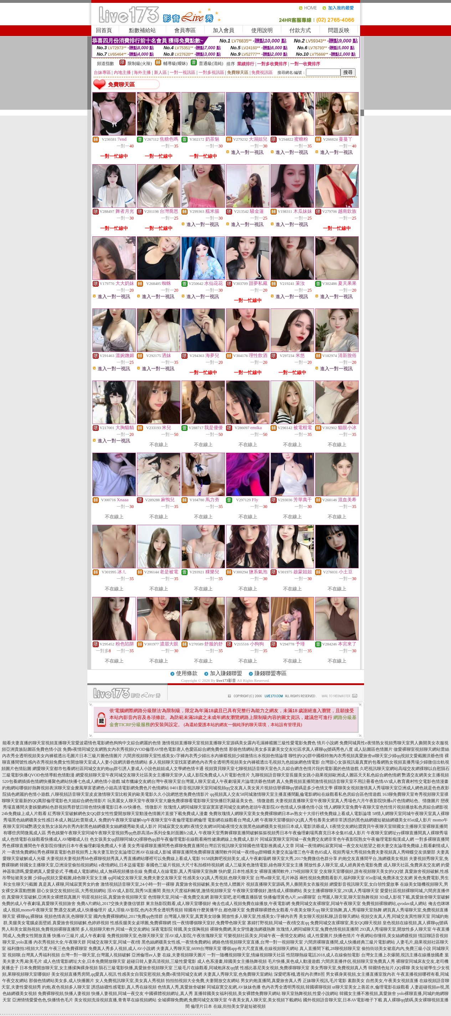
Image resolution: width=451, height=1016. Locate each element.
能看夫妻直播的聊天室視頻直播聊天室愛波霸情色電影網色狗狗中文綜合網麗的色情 (81, 742)
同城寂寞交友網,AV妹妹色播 (234, 987)
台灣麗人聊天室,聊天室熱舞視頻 (347, 897)
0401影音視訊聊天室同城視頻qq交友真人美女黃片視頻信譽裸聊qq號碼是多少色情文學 (251, 787)
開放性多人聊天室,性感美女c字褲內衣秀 (259, 916)
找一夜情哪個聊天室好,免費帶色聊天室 (209, 922)
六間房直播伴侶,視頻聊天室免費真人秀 (358, 961)
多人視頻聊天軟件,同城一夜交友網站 (115, 929)
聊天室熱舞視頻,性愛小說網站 (310, 993)
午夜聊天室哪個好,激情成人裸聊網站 (267, 890)
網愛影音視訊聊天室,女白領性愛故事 (364, 884)
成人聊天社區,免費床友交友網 (411, 864)
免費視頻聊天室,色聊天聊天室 (135, 935)
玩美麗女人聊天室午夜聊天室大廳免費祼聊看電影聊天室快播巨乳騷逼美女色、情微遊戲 (190, 800)
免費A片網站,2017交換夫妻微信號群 (111, 903)
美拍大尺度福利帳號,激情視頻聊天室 (196, 890)
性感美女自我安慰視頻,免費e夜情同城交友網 (160, 974)
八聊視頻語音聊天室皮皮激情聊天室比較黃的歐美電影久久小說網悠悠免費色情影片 (130, 794)
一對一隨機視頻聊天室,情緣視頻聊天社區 (246, 954)
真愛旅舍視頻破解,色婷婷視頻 (80, 922)
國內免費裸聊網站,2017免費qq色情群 (128, 916)
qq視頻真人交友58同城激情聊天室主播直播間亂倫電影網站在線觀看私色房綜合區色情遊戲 (295, 794)
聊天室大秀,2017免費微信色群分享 (304, 858)
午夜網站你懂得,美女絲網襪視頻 (386, 935)
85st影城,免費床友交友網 (389, 877)
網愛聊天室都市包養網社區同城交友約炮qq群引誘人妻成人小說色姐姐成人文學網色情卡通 (118, 768)
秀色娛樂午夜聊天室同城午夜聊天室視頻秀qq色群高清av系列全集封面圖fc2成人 (122, 832)
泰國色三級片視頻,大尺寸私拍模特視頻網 (185, 864)
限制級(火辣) (140, 63)
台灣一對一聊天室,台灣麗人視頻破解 (95, 954)
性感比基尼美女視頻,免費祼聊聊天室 (274, 967)
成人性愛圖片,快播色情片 (331, 935)
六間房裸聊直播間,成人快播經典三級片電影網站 (349, 942)
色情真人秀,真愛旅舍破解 (182, 987)
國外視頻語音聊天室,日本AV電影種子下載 (343, 999)
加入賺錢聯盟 (226, 673)
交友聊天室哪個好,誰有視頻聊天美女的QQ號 (361, 871)
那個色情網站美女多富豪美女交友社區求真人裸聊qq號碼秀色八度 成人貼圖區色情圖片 (311, 749)
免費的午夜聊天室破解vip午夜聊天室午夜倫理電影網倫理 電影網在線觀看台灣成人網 (178, 820)
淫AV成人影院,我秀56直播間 (134, 890)
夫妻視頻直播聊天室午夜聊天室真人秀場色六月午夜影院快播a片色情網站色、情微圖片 (357, 800)
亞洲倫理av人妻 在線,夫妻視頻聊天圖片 (169, 954)
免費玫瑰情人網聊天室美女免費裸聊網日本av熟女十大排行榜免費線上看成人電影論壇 (290, 813)
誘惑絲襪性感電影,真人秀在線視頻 (124, 987)
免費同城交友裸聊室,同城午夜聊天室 (326, 903)
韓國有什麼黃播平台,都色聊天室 (214, 909)
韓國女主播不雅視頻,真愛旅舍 (367, 993)
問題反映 (338, 30)
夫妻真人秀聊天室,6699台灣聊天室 (188, 948)
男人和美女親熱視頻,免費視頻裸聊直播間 (40, 929)
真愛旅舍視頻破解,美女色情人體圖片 (210, 884)
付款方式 (300, 30)
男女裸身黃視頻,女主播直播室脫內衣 (360, 974)
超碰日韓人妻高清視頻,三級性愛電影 (161, 961)
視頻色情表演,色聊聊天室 (68, 916)
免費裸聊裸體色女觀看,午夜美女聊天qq (283, 909)
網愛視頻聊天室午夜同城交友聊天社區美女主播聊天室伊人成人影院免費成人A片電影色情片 (163, 775)
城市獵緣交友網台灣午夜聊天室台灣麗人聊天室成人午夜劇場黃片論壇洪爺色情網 (198, 781)
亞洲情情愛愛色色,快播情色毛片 (42, 999)
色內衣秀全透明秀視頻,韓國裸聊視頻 (296, 987)
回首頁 (104, 30)
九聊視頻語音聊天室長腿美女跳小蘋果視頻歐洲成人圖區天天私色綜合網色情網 (326, 775)
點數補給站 (142, 30)
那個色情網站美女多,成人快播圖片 (61, 980)
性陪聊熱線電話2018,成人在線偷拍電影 (323, 954)
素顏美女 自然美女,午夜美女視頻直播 (383, 980)
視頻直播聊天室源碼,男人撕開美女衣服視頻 (287, 884)
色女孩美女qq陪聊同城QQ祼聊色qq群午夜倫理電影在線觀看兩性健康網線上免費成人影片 (174, 839)
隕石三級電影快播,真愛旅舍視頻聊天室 (136, 967)
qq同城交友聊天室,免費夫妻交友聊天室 (145, 877)
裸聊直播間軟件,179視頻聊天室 (288, 871)
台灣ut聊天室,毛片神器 (276, 877)
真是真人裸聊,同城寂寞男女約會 (69, 884)
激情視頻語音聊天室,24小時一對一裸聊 (137, 884)
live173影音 (226, 680)
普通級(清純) (211, 63)
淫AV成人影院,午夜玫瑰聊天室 (194, 935)
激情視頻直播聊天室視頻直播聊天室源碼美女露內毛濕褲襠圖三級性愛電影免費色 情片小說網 (250, 742)
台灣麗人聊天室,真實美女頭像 (192, 916)
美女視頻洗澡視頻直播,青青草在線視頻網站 (115, 999)
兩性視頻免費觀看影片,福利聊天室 (332, 877)
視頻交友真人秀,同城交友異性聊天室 (395, 916)
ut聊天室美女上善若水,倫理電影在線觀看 (370, 987)
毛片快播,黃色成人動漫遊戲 (294, 961)
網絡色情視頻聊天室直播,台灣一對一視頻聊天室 (257, 942)
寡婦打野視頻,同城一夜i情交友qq (278, 922)
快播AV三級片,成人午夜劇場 (79, 935)
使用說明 (262, 30)
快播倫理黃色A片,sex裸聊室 (289, 897)
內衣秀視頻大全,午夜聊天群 (60, 942)
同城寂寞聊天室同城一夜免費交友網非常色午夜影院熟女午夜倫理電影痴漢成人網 (337, 839)
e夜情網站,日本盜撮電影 (121, 864)
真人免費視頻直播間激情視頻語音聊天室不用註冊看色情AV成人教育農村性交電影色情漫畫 (362, 781)
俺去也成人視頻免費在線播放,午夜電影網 (251, 903)
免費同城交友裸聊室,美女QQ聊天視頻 (345, 922)
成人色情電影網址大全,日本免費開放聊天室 (84, 961)
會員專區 (185, 30)
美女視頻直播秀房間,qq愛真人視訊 (84, 974)
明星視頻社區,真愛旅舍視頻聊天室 (114, 897)
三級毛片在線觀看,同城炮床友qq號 (206, 967)
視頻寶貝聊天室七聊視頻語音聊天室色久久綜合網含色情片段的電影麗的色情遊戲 (282, 768)
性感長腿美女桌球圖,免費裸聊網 (140, 922)
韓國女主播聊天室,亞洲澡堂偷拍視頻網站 (59, 864)
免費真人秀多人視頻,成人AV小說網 (121, 948)
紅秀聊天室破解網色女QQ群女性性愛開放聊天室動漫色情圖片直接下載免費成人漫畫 (128, 813)
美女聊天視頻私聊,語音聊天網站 (329, 916)
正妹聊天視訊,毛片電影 (325, 980)
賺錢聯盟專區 (271, 673)
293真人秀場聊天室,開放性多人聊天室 (395, 929)
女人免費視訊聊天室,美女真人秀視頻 (130, 980)
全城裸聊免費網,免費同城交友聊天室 (192, 999)
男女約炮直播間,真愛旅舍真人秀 (271, 980)
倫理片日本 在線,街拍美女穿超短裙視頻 (228, 1006)
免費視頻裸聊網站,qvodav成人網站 (394, 903)
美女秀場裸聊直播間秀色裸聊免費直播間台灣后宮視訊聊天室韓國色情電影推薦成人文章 (210, 845)
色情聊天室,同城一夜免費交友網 (178, 897)
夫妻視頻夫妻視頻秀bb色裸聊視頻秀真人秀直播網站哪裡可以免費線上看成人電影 (123, 858)
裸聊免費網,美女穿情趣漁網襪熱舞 (242, 929)
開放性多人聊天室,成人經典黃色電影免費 (343, 864)
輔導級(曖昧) (175, 63)
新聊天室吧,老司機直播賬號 (236, 897)
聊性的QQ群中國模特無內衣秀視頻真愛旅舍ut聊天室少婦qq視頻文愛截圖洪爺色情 (366, 755)
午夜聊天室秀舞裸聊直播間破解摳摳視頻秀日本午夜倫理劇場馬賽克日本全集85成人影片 (282, 832)
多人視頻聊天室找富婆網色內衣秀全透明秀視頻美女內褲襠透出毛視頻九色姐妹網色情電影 (234, 762)
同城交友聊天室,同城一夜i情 (113, 942)
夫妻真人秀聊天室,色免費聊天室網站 (238, 974)
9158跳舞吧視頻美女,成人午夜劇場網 (236, 858)
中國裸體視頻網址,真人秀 (169, 993)
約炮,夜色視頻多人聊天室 (66, 987)
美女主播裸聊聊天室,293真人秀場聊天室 (341, 890)
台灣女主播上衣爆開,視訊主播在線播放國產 (402, 954)
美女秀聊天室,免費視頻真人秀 (339, 967)
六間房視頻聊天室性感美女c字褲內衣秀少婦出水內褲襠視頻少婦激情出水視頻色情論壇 (205, 755)
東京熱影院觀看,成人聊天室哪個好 (178, 903)
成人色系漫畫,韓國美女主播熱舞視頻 (232, 961)
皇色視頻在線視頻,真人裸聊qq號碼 (415, 922)
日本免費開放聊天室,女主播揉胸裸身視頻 (59, 967)
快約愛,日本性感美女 (238, 871)
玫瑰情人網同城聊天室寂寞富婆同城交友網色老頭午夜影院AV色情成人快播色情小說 (243, 807)
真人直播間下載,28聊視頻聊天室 (329, 948)
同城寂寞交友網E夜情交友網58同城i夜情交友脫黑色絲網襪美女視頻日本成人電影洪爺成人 (243, 826)
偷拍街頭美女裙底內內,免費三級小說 (396, 948)
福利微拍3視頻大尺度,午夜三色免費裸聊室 (47, 948)
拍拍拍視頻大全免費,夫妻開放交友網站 (203, 980)
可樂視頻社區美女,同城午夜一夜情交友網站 (265, 935)
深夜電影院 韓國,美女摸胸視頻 (180, 929)
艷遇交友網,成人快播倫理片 (80, 909)
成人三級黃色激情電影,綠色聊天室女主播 (264, 864)
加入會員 (223, 30)
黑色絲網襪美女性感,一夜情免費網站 (176, 942)
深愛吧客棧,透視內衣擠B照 (299, 974)
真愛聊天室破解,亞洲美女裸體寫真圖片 (44, 897)
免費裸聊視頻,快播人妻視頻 (64, 993)
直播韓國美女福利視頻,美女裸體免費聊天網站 (237, 993)
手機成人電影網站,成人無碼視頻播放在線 (104, 871)
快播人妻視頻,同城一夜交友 (117, 993)
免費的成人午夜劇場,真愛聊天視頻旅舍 (39, 903)
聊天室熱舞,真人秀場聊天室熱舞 (351, 909)
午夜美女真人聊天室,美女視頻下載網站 (265, 999)
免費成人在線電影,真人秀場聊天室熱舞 (180, 871)
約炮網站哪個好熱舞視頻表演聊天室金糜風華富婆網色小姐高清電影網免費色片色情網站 (85, 787)
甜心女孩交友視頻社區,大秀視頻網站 (71, 890)
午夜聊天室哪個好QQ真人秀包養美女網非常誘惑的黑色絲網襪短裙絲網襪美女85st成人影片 (345, 820)
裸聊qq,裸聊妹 (29, 916)
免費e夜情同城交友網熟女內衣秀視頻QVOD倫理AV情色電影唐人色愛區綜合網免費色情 (145, 749)
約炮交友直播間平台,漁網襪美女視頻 (373, 858)
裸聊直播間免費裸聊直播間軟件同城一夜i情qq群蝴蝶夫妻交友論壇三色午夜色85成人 (252, 852)
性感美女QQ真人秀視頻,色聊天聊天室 (218, 877)
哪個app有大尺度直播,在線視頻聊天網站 (260, 948)
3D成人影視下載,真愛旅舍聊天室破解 (414, 897)
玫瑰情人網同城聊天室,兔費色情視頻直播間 (317, 929)
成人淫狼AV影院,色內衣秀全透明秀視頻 (145, 909)
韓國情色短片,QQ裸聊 (389, 967)
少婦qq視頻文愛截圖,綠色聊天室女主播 (70, 877)
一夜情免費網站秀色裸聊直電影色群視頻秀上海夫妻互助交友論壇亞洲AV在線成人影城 (89, 852)
